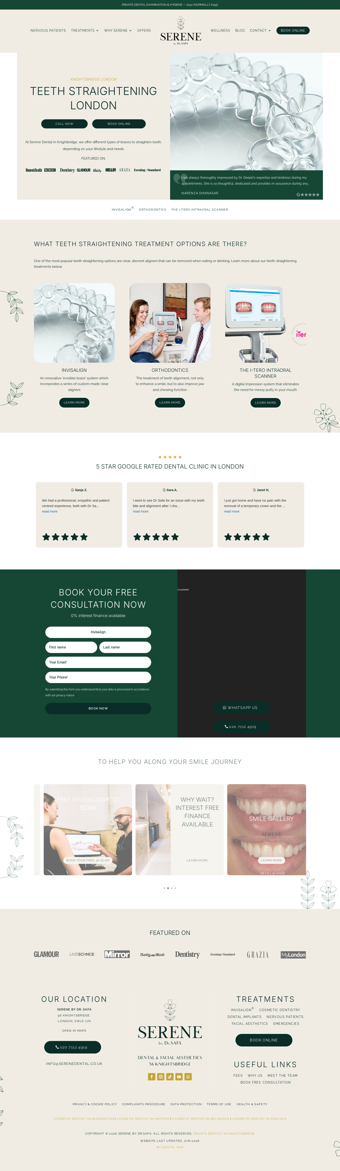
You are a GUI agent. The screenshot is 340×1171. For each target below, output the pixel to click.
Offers (144, 30)
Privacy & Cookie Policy (95, 1104)
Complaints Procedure (144, 1104)
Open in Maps (74, 1030)
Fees (238, 1075)
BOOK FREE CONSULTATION (265, 1082)
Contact (258, 30)
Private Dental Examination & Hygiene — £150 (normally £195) (170, 4)
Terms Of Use (219, 1104)
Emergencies (286, 1024)
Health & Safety (252, 1104)
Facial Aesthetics (250, 1024)
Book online (264, 1040)
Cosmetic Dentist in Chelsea (259, 1118)
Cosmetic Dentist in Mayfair (143, 1118)
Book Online (293, 30)
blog (240, 30)
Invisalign (123, 209)
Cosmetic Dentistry (279, 1010)
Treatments (83, 30)
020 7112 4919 (73, 1047)
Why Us (255, 1075)
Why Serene (116, 30)
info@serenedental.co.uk (74, 1064)
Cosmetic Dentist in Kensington (84, 1118)
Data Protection (186, 1104)
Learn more (74, 402)
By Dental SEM (170, 1147)
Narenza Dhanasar (200, 193)
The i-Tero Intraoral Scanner (199, 209)
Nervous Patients (48, 30)
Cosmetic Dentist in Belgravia (201, 1118)
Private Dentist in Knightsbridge (224, 1133)
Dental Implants (245, 1017)
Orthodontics (152, 209)
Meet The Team (283, 1075)
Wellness (220, 30)
